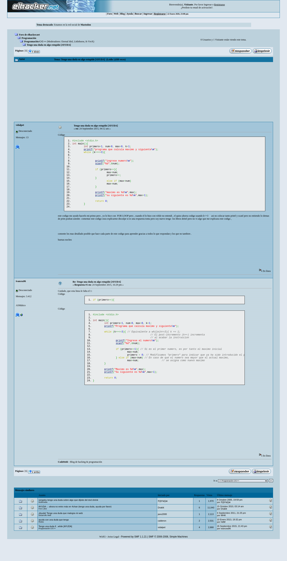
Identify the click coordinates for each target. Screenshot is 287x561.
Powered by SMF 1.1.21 (134, 556)
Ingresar (208, 4)
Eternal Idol (67, 41)
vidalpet (20, 125)
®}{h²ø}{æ (163, 520)
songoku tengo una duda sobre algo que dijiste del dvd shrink (68, 519)
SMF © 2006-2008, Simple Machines (168, 556)
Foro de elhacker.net (29, 34)
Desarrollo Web (44, 535)
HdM (223, 541)
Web (116, 13)
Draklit (161, 527)
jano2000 (162, 533)
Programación (29, 38)
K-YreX (89, 41)
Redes (41, 541)
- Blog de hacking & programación (80, 481)
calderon (162, 540)
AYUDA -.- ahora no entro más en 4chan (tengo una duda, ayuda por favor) (74, 526)
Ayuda (129, 13)
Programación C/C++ (35, 41)
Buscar (138, 13)
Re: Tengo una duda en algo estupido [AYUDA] (97, 291)
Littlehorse (79, 41)
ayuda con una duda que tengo (53, 539)
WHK (223, 535)
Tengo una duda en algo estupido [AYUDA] (49, 44)
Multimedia (42, 522)
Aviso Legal (113, 556)
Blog (122, 13)
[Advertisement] (143, 92)
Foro (109, 13)
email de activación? (202, 7)
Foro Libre (42, 528)
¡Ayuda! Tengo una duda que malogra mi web (60, 532)
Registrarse (160, 13)
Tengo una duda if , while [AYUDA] (55, 546)
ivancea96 (21, 290)
